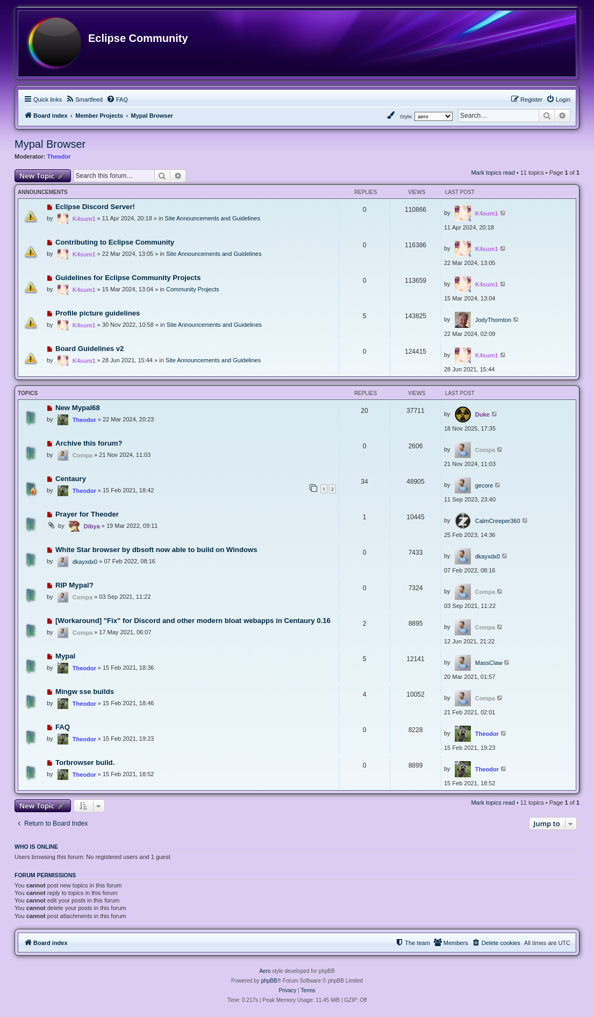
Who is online (36, 846)
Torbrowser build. (84, 762)
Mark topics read (492, 172)
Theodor (59, 156)
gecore (484, 485)
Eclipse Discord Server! (95, 207)
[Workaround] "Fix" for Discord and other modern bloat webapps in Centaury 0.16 (193, 621)
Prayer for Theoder (87, 514)
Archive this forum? (89, 443)
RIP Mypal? (74, 585)
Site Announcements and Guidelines (212, 218)
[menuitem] (84, 99)
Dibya (92, 526)
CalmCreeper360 (497, 521)
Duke (482, 414)
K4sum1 (84, 219)
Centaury (70, 479)
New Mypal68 (77, 408)
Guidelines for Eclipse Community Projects (128, 278)
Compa (82, 455)
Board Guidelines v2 (89, 349)
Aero (264, 971)
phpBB (269, 981)
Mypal (65, 656)
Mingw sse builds (84, 691)
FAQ (62, 727)
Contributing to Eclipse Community (114, 242)
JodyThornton (493, 320)
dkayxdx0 (85, 561)
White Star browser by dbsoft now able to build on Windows (156, 550)
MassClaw (489, 663)
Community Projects (192, 289)
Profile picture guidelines (97, 313)
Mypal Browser (50, 144)
